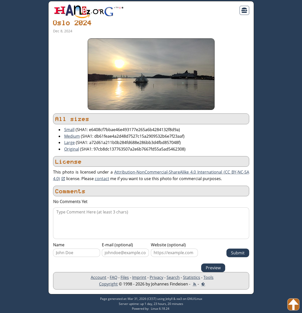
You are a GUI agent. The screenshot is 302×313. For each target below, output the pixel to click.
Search (173, 277)
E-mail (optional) (117, 245)
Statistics (191, 277)
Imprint (139, 277)
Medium (72, 136)
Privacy (156, 277)
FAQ (113, 277)
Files (125, 277)
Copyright (108, 284)
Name (58, 245)
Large (69, 142)
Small (69, 129)
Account (98, 277)
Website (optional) (168, 245)
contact (102, 178)
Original (71, 149)
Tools (208, 277)
